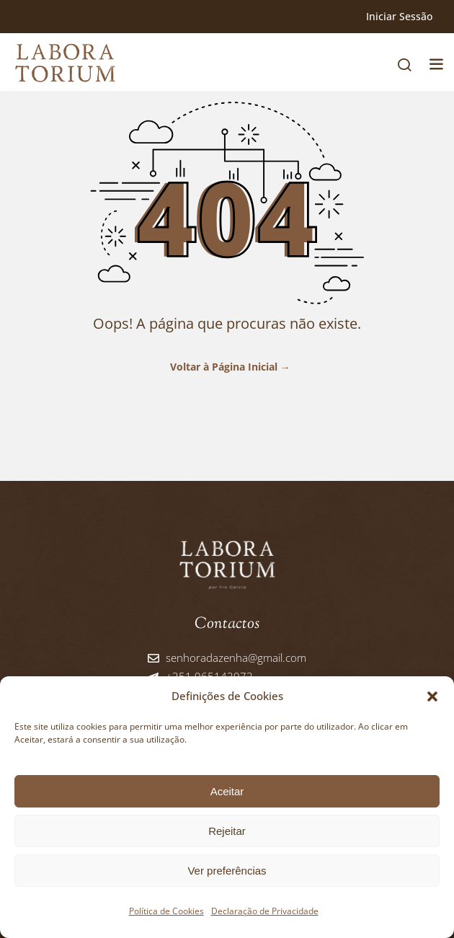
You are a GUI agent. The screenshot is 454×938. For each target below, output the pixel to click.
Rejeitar (227, 831)
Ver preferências (226, 870)
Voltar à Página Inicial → (227, 366)
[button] (432, 696)
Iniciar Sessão (399, 16)
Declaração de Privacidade (265, 911)
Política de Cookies (166, 911)
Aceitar (227, 791)
